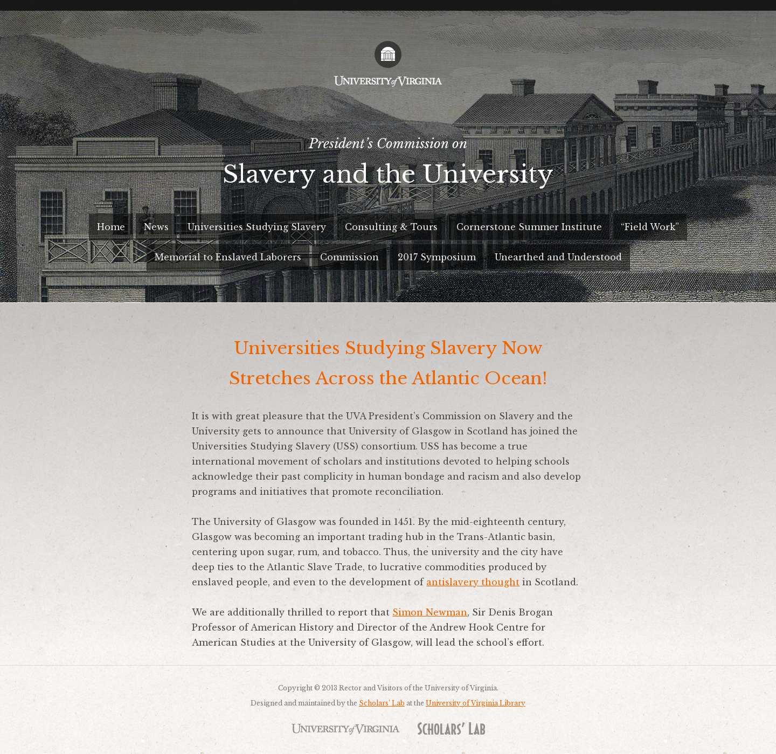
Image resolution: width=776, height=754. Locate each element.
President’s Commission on (388, 166)
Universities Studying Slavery (257, 227)
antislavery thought (472, 582)
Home (111, 227)
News (156, 227)
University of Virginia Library (475, 703)
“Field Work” (650, 227)
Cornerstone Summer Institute (529, 227)
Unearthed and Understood (558, 257)
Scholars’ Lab (382, 703)
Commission (349, 257)
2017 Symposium (437, 257)
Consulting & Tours (391, 227)
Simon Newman (429, 612)
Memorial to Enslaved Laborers (228, 257)
